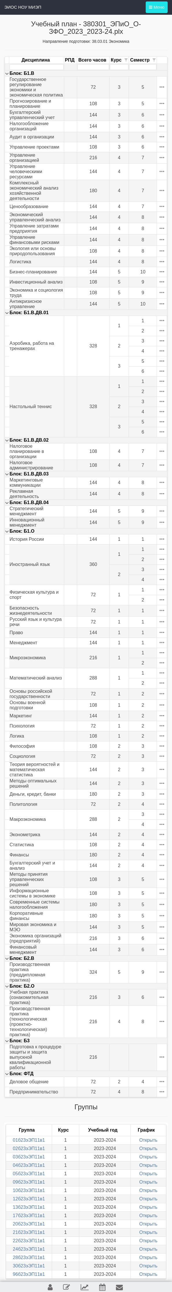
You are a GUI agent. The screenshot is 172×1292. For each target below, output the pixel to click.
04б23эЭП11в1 (29, 1165)
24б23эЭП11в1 (29, 1249)
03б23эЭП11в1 (29, 1156)
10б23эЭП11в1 (29, 1190)
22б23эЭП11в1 (29, 1240)
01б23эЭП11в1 (29, 1140)
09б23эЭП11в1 (29, 1182)
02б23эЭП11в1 (29, 1148)
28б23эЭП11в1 (29, 1257)
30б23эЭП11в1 (29, 1265)
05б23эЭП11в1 (29, 1173)
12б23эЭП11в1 (29, 1198)
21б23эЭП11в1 (29, 1232)
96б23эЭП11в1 (29, 1274)
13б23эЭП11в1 (29, 1207)
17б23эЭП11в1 (29, 1215)
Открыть (148, 1140)
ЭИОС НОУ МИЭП (22, 7)
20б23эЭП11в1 (29, 1223)
